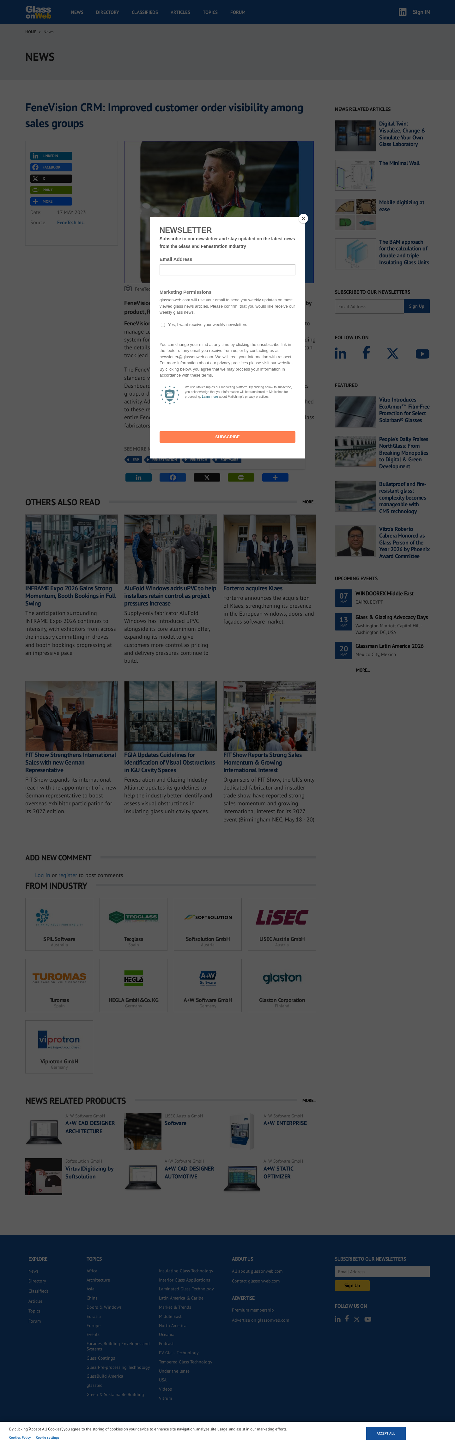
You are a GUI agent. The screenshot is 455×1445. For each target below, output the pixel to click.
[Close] (303, 218)
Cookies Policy (20, 1437)
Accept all (386, 1433)
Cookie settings (47, 1437)
